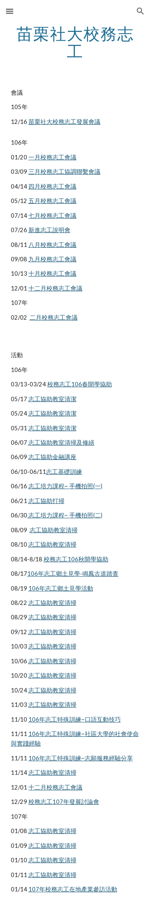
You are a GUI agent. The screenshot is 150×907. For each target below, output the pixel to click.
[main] (75, 42)
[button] (9, 11)
